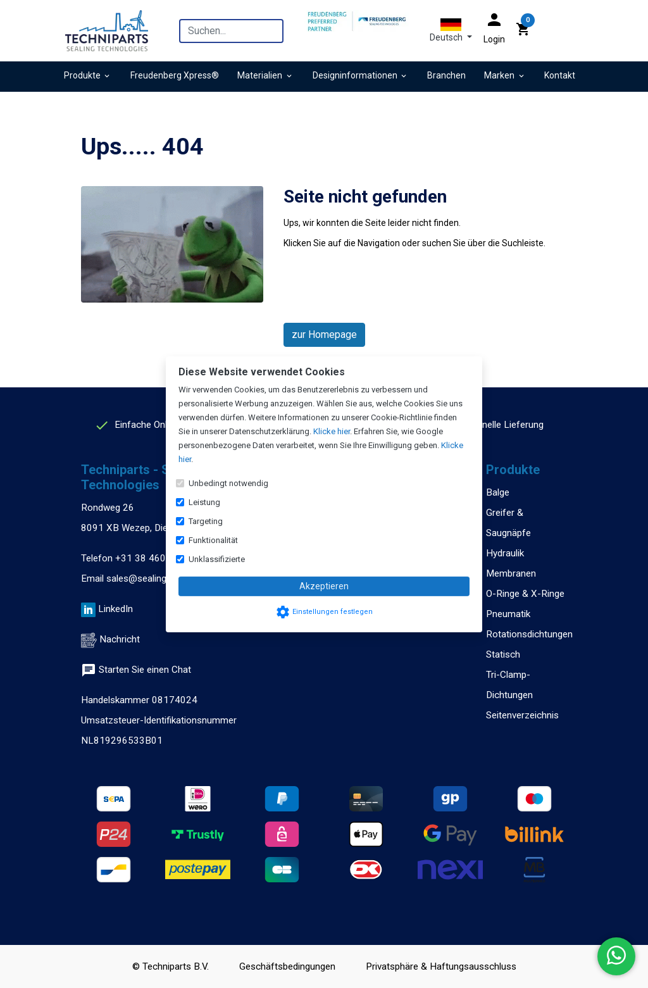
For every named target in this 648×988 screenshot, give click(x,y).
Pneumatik (508, 614)
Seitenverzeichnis (522, 715)
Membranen (511, 573)
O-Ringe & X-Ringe (525, 593)
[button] (451, 30)
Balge (497, 492)
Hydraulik (505, 553)
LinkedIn (115, 609)
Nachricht (119, 639)
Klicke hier (331, 431)
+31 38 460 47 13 (154, 558)
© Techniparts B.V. (170, 966)
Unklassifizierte (217, 559)
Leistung (204, 502)
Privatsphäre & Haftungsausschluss (441, 966)
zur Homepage (324, 334)
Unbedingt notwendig (228, 483)
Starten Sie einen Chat (136, 669)
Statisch (503, 654)
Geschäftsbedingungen (287, 966)
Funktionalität (213, 540)
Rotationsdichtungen (529, 634)
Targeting (206, 521)
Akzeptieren (324, 586)
